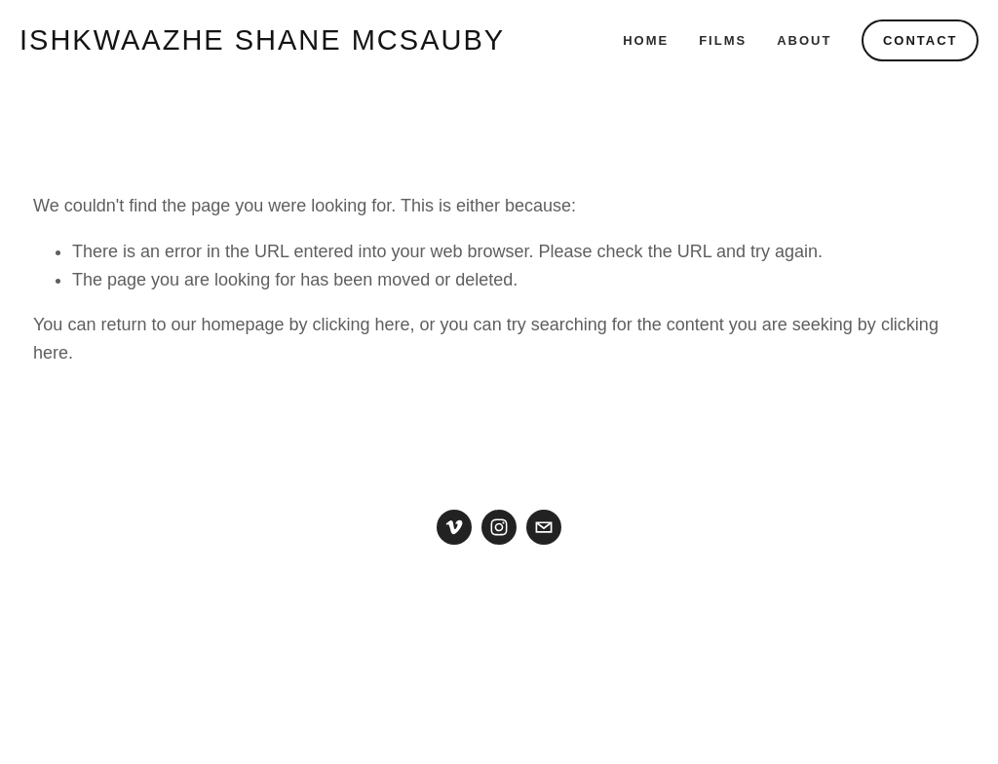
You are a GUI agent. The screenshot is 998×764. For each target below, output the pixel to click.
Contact (920, 40)
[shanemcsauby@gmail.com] (543, 527)
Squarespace (547, 687)
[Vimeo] (454, 527)
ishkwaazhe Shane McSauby (262, 40)
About (804, 40)
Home (646, 40)
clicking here (361, 324)
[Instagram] (499, 527)
